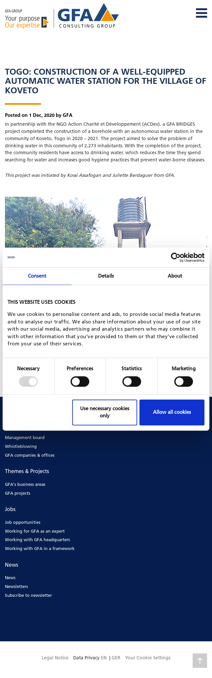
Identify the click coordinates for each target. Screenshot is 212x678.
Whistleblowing (21, 446)
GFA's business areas (25, 484)
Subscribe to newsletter (28, 595)
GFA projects (17, 493)
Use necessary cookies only (104, 412)
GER (116, 658)
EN (104, 658)
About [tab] (175, 276)
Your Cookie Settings (147, 658)
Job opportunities (22, 522)
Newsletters (16, 586)
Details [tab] (106, 276)
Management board (25, 437)
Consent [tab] (37, 276)
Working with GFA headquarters (37, 539)
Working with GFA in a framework (39, 548)
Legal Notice (55, 658)
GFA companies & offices (29, 455)
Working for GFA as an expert (35, 531)
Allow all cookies (172, 412)
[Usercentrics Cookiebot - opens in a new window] (175, 257)
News (10, 577)
